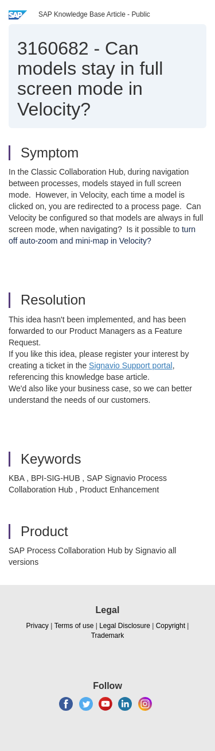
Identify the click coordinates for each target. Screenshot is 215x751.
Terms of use (74, 626)
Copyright (170, 626)
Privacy (37, 626)
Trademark (107, 635)
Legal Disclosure (124, 626)
